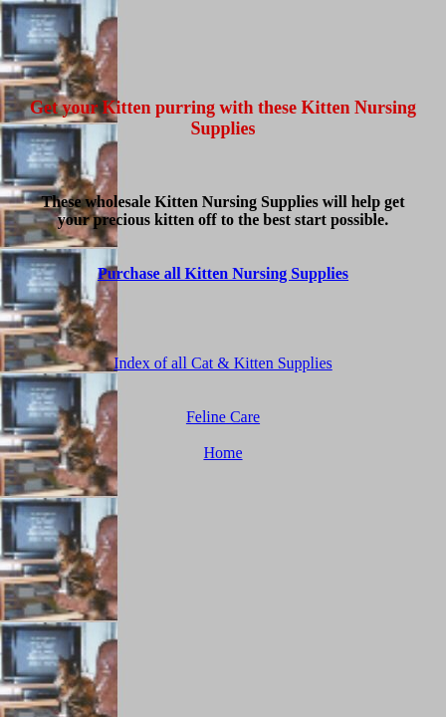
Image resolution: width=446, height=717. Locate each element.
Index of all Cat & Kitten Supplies (223, 363)
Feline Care (223, 416)
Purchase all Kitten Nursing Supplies (223, 273)
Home (222, 452)
